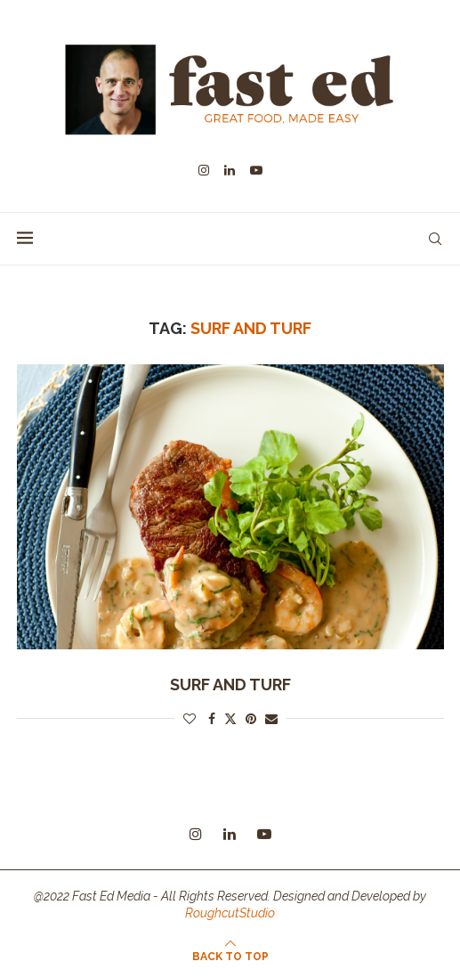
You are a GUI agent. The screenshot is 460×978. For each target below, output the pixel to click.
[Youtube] (256, 170)
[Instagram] (203, 170)
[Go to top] (230, 956)
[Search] (435, 239)
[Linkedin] (229, 170)
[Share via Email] (271, 719)
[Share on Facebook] (211, 719)
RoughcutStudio (230, 913)
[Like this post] (189, 719)
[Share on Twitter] (230, 718)
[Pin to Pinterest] (251, 719)
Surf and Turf (230, 684)
